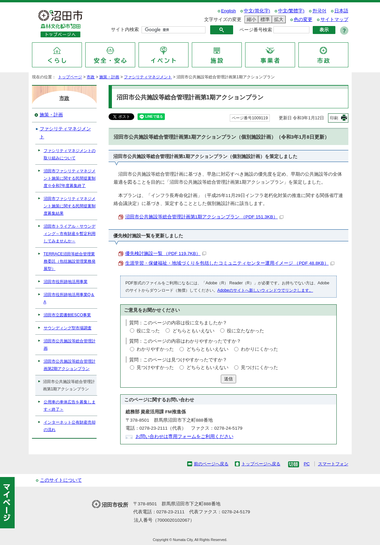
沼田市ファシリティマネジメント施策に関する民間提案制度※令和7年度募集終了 (70, 178)
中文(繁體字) (291, 10)
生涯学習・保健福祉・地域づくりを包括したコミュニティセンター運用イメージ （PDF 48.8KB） (229, 263)
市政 (91, 77)
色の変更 (303, 19)
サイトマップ (334, 19)
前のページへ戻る (211, 463)
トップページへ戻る (260, 463)
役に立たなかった (245, 330)
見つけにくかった (259, 367)
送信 (228, 378)
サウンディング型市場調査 (68, 328)
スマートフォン (333, 463)
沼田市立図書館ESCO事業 (67, 315)
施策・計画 (109, 77)
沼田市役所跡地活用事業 (66, 281)
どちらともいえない (193, 330)
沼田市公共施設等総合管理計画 (70, 345)
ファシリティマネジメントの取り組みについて (70, 154)
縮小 (250, 19)
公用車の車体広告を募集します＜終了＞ (70, 406)
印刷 (334, 118)
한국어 (319, 10)
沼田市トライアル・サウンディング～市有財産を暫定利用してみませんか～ (70, 233)
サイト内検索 (125, 29)
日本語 (341, 10)
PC (307, 463)
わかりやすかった (155, 349)
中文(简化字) (257, 10)
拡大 (277, 19)
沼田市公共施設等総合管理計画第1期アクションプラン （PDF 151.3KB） (204, 216)
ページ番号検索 (255, 29)
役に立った (148, 330)
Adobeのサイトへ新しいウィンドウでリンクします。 (265, 290)
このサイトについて (61, 480)
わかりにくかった (259, 349)
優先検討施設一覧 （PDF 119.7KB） (165, 253)
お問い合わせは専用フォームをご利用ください (184, 436)
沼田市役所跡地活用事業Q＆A (69, 298)
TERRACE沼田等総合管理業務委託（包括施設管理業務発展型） (70, 261)
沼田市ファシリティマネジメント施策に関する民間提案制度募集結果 (70, 206)
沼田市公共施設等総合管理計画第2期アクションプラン (70, 365)
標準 (264, 19)
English (228, 10)
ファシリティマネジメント (148, 77)
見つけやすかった (155, 367)
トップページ (70, 77)
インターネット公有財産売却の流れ (70, 426)
